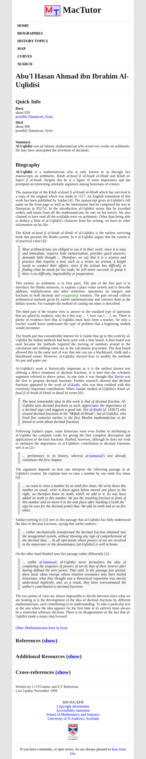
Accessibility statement (73, 710)
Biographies (30, 33)
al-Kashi (73, 385)
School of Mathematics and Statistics (73, 714)
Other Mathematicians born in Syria (41, 628)
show (50, 640)
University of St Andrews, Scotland (72, 718)
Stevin (119, 376)
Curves (24, 56)
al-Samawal (94, 456)
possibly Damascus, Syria (34, 116)
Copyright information (73, 706)
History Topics (32, 41)
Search (24, 64)
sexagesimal (70, 295)
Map (21, 49)
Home (23, 26)
